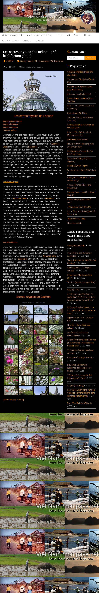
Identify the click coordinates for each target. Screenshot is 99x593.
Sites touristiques (42, 61)
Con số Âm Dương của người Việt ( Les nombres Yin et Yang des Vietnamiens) (81, 343)
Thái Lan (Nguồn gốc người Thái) (81, 282)
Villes (61, 61)
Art (68, 35)
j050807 (9, 61)
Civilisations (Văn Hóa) (77, 113)
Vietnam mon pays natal (12, 35)
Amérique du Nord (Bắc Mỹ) (79, 207)
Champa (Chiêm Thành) (77, 166)
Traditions (27, 40)
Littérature (39, 40)
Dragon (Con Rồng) (75, 385)
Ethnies (77, 35)
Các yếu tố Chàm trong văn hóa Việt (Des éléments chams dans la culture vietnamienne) (81, 393)
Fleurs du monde (74, 223)
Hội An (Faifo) (73, 290)
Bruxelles (24, 67)
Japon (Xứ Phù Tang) (76, 219)
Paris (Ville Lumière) (75, 245)
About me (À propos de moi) (39, 35)
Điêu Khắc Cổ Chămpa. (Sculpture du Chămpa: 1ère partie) (79, 368)
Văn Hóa (54, 61)
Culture (5, 40)
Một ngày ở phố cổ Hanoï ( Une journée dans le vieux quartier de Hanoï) (81, 310)
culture (30, 67)
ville (41, 67)
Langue (60, 35)
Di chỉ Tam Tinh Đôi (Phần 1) (79, 403)
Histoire (87, 35)
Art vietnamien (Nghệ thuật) (79, 94)
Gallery (16, 40)
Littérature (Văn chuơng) (77, 139)
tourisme (36, 67)
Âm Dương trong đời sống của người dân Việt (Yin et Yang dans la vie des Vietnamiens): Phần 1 (81, 297)
